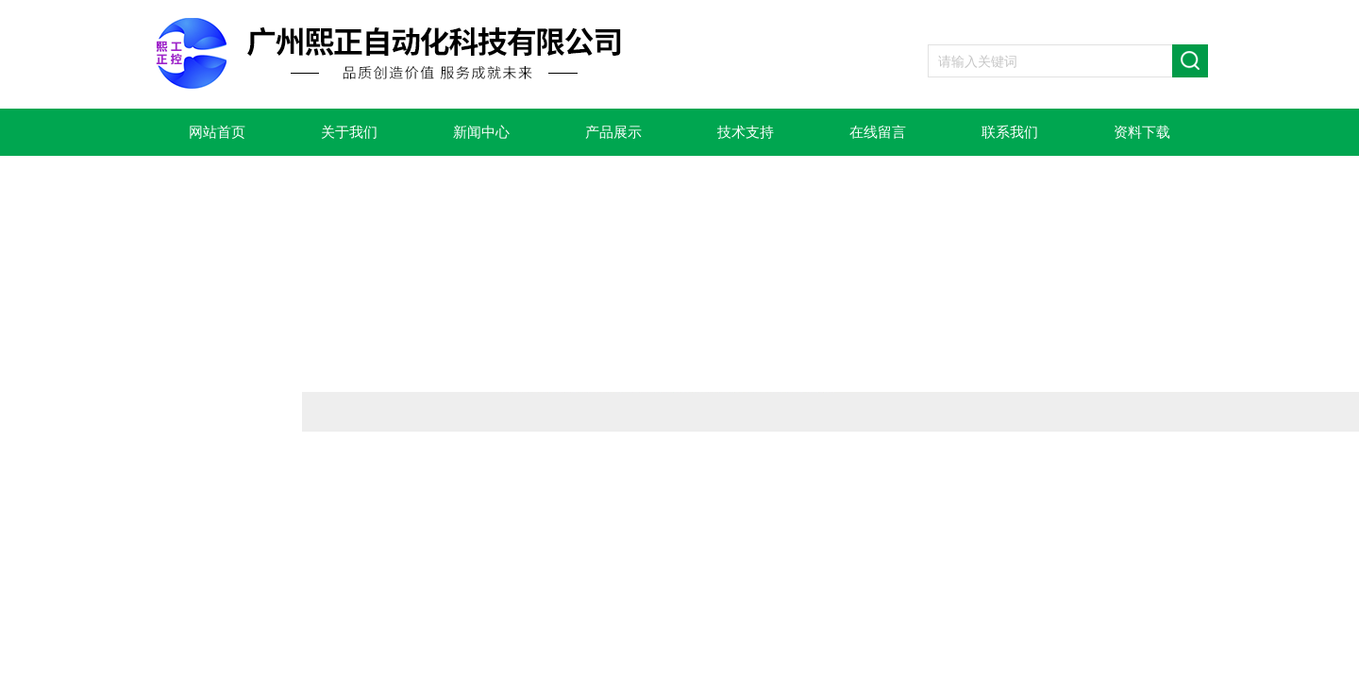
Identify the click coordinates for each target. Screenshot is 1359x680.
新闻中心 (481, 132)
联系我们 (1010, 132)
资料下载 (1142, 132)
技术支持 (745, 132)
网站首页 (217, 132)
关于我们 (349, 132)
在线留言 (877, 132)
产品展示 (613, 132)
